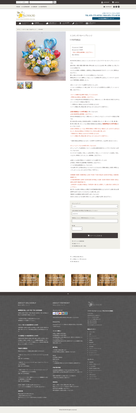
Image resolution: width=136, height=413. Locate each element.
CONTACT (107, 6)
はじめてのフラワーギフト (95, 370)
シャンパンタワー (93, 350)
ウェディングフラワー (94, 354)
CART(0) (115, 2)
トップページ (25, 23)
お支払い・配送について (94, 364)
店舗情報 (39, 23)
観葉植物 (91, 342)
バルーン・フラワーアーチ (95, 348)
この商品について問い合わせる (78, 259)
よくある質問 (66, 23)
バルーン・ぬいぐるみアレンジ (29, 29)
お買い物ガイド (53, 23)
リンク (90, 372)
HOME (18, 6)
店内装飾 (91, 346)
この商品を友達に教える (76, 256)
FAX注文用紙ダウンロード (106, 18)
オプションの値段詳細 (77, 241)
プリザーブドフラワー (94, 338)
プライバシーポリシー (94, 378)
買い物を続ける (74, 261)
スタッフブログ (79, 23)
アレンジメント (92, 336)
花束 (90, 334)
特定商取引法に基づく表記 (78, 246)
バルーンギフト (92, 344)
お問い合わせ (92, 23)
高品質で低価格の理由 (94, 368)
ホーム (18, 29)
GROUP (34, 6)
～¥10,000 (40, 29)
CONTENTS (42, 6)
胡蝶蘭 (90, 340)
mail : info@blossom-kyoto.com (94, 324)
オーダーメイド (92, 352)
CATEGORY (25, 6)
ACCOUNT (105, 2)
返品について (75, 243)
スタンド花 (91, 332)
